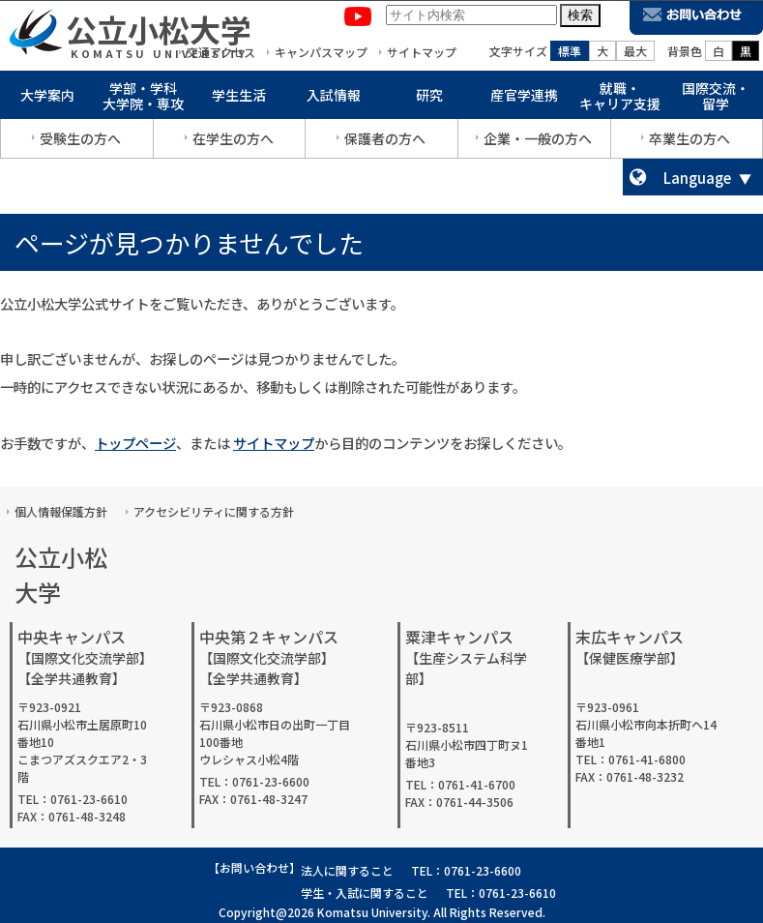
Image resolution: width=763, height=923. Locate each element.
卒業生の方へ (689, 142)
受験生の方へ (80, 142)
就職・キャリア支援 (619, 100)
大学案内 (47, 98)
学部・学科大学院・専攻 (143, 100)
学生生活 (239, 98)
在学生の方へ (233, 142)
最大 (635, 54)
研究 (429, 98)
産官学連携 (524, 98)
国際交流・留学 (715, 100)
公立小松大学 (158, 33)
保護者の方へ (385, 142)
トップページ (135, 442)
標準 (569, 54)
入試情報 (334, 98)
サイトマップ (273, 442)
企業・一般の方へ (538, 142)
